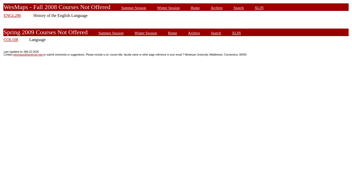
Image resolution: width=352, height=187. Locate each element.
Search (239, 8)
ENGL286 (12, 15)
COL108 (11, 39)
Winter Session (168, 8)
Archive (216, 8)
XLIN (259, 8)
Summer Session (133, 8)
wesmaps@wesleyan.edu (28, 54)
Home (195, 8)
